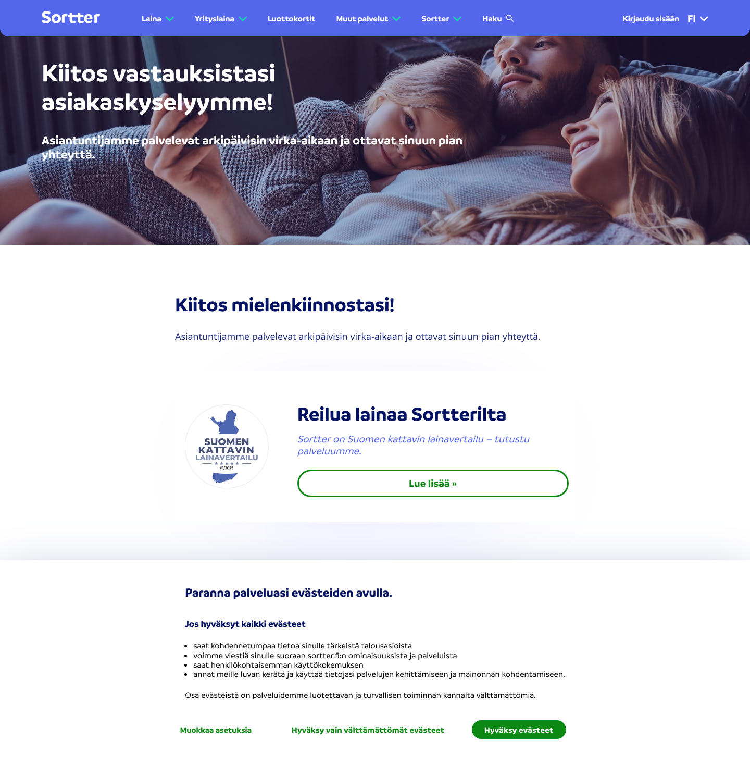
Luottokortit (292, 18)
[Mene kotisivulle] (70, 18)
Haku (498, 18)
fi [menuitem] (698, 18)
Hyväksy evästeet (519, 729)
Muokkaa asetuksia (216, 729)
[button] (704, 18)
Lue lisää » (433, 483)
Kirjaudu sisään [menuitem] (650, 18)
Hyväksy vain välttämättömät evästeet (368, 729)
